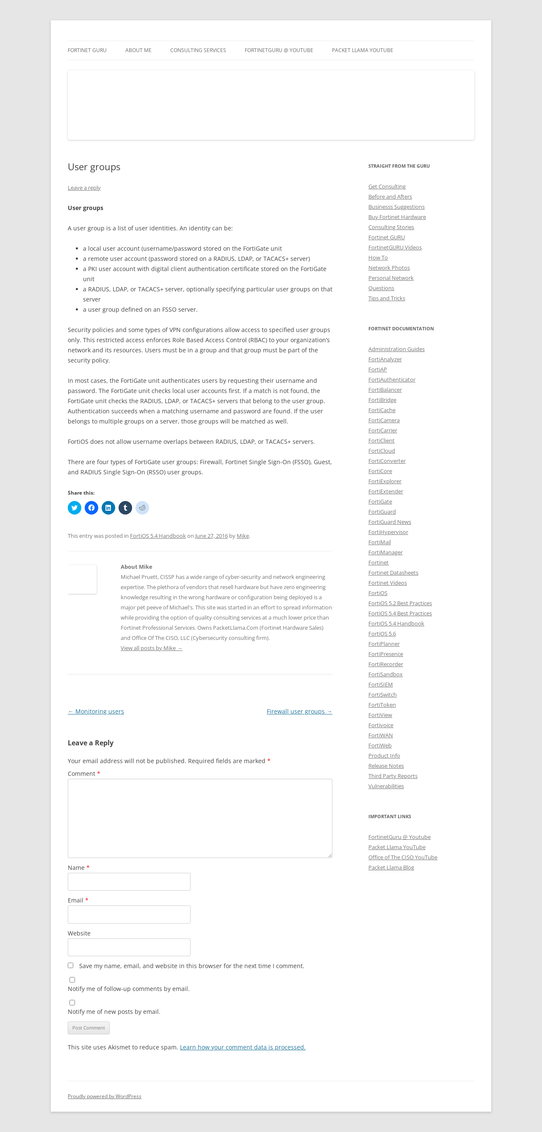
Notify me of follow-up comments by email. (129, 989)
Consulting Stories (391, 227)
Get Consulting (387, 186)
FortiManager (385, 552)
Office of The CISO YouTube (402, 857)
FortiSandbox (385, 674)
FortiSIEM (380, 684)
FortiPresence (385, 654)
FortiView (380, 715)
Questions (381, 288)
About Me (138, 50)
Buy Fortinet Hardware (397, 217)
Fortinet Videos (387, 583)
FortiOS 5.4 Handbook (158, 536)
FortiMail (379, 542)
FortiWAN (380, 735)
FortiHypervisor (388, 532)
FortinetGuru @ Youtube (399, 837)
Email (78, 900)
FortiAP (377, 369)
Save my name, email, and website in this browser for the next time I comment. (191, 966)
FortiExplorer (384, 481)
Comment (84, 773)
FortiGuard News (389, 522)
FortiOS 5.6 (382, 633)
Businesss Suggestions (396, 206)
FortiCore (380, 471)
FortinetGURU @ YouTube (279, 50)
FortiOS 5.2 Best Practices (400, 603)
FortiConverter (387, 461)
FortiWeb (380, 745)
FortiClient (381, 440)
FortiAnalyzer (385, 359)
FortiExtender (385, 491)
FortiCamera (384, 420)
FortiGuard (382, 511)
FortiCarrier (382, 430)
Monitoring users (96, 711)
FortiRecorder (385, 664)
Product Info (384, 755)
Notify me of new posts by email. (114, 1011)
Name (79, 868)
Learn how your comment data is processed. (243, 1047)
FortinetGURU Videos (395, 247)
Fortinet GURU (87, 50)
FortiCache (381, 410)
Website (79, 933)
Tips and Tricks (386, 298)
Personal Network (391, 278)
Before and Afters (390, 196)
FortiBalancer (385, 389)
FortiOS (377, 593)
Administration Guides (396, 349)
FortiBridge (382, 400)
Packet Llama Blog (391, 867)
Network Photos (389, 267)
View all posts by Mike (152, 648)
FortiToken (382, 705)
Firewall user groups (299, 711)
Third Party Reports (393, 776)
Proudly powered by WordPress (104, 1096)
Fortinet (378, 562)
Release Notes (386, 765)
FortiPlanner (384, 644)
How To (378, 257)
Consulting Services (198, 50)
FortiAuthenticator (391, 379)
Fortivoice (380, 725)
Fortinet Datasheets (393, 572)
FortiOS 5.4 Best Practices (400, 613)
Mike (243, 536)
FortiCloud (381, 450)
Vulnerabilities (386, 786)
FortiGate (380, 501)
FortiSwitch (382, 694)
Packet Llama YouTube (362, 50)
